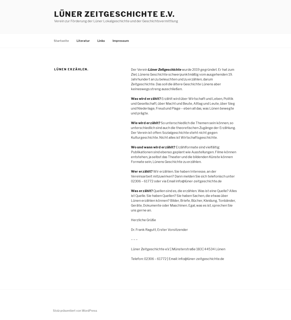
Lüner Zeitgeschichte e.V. (114, 14)
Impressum (121, 40)
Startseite (61, 40)
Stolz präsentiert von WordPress (75, 310)
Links (101, 40)
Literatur (83, 40)
